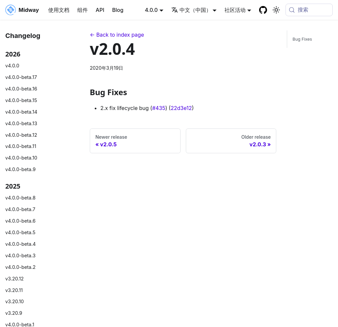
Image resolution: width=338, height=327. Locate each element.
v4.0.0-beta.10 (21, 158)
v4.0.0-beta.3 (20, 255)
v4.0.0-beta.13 (21, 123)
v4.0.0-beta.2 (20, 267)
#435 (158, 108)
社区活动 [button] (235, 10)
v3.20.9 (13, 313)
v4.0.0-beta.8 (20, 197)
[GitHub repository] (263, 10)
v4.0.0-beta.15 (21, 100)
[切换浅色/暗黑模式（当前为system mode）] (276, 10)
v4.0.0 (12, 65)
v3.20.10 (14, 301)
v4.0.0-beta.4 (20, 244)
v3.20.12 (14, 278)
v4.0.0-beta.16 (21, 88)
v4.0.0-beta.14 (21, 112)
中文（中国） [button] (191, 10)
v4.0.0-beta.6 (20, 221)
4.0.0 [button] (151, 10)
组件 (82, 10)
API (100, 10)
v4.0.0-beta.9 (20, 169)
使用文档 (58, 10)
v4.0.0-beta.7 (20, 209)
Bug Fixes (302, 39)
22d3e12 (181, 108)
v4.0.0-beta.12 (21, 135)
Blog (117, 10)
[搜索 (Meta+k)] (309, 10)
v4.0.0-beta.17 (21, 77)
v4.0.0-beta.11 (20, 146)
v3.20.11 (14, 290)
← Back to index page (117, 34)
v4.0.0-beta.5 (20, 232)
